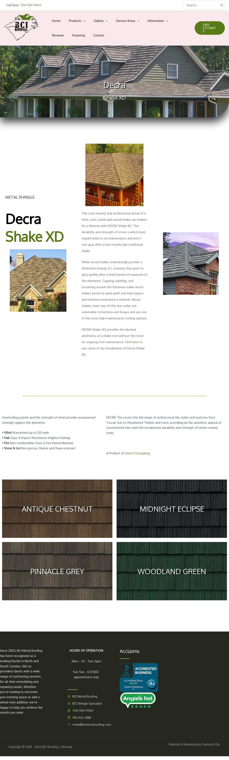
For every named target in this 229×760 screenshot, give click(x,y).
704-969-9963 (30, 5)
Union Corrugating (137, 456)
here (135, 345)
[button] (207, 29)
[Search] (222, 5)
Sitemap (66, 750)
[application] (77, 20)
